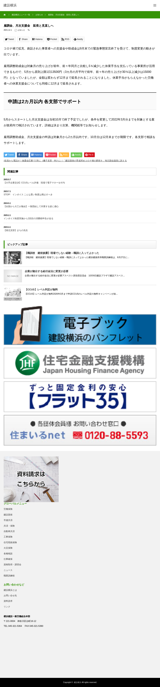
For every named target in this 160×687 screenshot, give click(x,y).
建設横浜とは (10, 590)
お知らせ (21, 30)
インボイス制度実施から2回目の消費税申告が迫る (28, 218)
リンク (7, 606)
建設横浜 (77, 682)
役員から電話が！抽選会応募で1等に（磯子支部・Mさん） (33, 160)
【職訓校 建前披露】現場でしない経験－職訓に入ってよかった (62, 253)
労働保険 (8, 509)
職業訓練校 (9, 575)
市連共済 (8, 520)
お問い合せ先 (10, 595)
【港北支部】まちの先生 (16, 230)
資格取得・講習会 (12, 564)
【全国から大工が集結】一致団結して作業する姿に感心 (31, 206)
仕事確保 (8, 559)
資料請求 (8, 601)
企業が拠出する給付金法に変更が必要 (46, 271)
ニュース (8, 570)
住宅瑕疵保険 (10, 542)
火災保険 (8, 548)
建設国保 (8, 514)
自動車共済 (9, 531)
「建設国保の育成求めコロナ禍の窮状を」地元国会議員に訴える (95, 160)
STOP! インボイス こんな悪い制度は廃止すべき (28, 194)
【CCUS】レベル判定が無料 (41, 289)
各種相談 (8, 553)
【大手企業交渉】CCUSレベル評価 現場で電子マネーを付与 (34, 182)
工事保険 (8, 537)
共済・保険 (9, 526)
